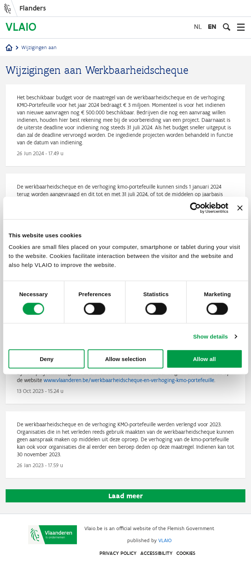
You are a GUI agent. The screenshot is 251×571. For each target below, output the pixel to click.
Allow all (204, 359)
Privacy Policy (118, 553)
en (212, 26)
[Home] (9, 48)
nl (198, 26)
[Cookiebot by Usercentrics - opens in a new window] (195, 207)
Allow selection (125, 359)
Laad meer (125, 496)
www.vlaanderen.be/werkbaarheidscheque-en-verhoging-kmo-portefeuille (129, 380)
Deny (47, 359)
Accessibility (156, 553)
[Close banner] (239, 207)
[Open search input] (226, 27)
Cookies (185, 553)
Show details (210, 336)
